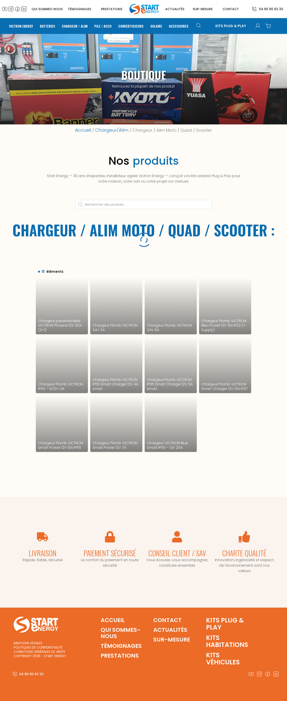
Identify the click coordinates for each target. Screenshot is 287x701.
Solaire (156, 26)
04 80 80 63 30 (271, 9)
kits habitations (227, 641)
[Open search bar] (199, 26)
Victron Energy (21, 26)
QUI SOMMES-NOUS (47, 9)
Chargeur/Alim (112, 130)
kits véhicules (223, 659)
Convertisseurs (131, 26)
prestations (111, 9)
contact (231, 9)
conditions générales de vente (39, 651)
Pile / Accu (103, 26)
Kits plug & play (225, 624)
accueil (113, 620)
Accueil (83, 130)
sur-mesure (203, 9)
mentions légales (28, 643)
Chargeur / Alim (75, 26)
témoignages (79, 9)
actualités (174, 9)
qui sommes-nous (120, 633)
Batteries (47, 26)
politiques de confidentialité (38, 647)
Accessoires (178, 26)
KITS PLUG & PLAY (230, 26)
